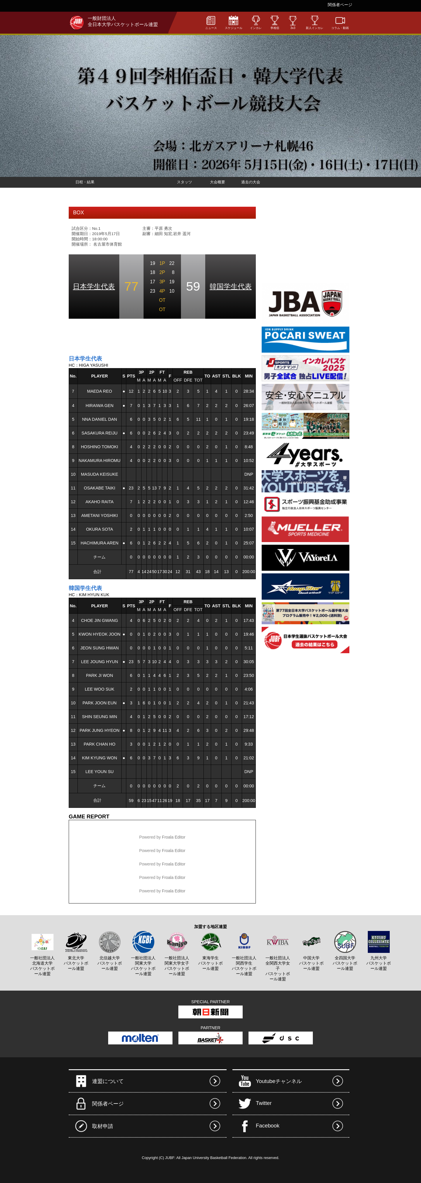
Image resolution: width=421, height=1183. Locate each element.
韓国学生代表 (231, 286)
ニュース (211, 22)
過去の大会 (250, 182)
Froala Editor (173, 837)
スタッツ (184, 182)
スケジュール (233, 22)
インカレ (256, 22)
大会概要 (217, 182)
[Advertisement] (137, 336)
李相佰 (275, 22)
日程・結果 (84, 182)
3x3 (293, 22)
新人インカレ (314, 22)
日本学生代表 (94, 286)
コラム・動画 (340, 22)
